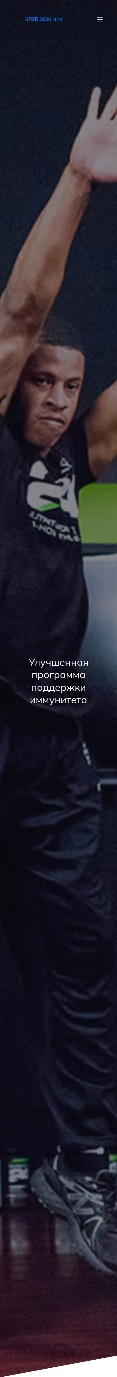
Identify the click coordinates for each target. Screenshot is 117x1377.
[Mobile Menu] (100, 19)
